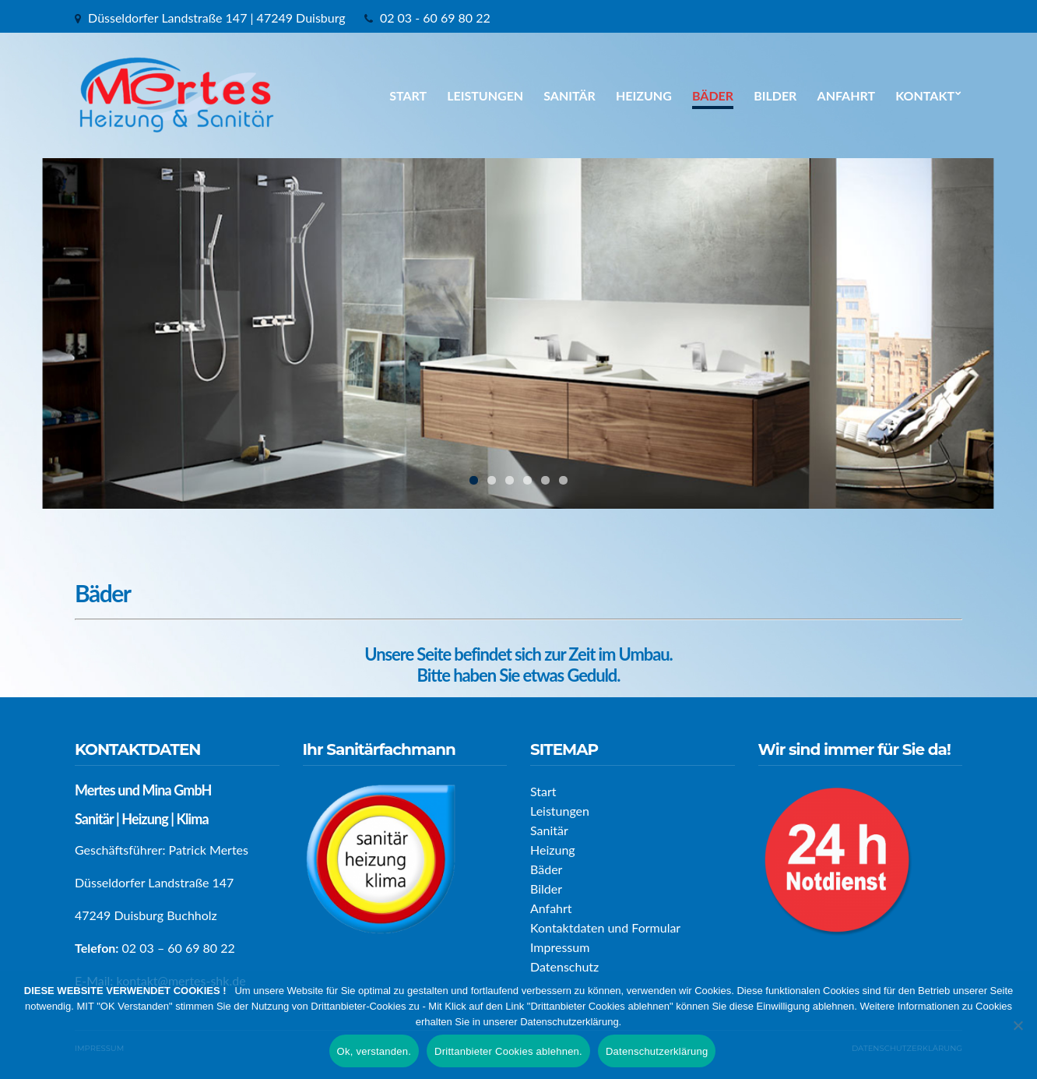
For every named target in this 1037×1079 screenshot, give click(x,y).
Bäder (712, 95)
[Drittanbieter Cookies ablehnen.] (1017, 1025)
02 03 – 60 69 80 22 (178, 947)
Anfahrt (846, 95)
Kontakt (924, 95)
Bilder (775, 95)
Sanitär (569, 95)
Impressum (559, 947)
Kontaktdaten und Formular (605, 927)
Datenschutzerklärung (657, 1051)
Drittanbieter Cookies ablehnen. (508, 1051)
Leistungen (485, 95)
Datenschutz (564, 966)
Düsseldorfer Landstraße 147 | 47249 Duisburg (217, 17)
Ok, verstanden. (374, 1051)
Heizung (644, 95)
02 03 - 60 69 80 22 (435, 17)
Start (408, 95)
